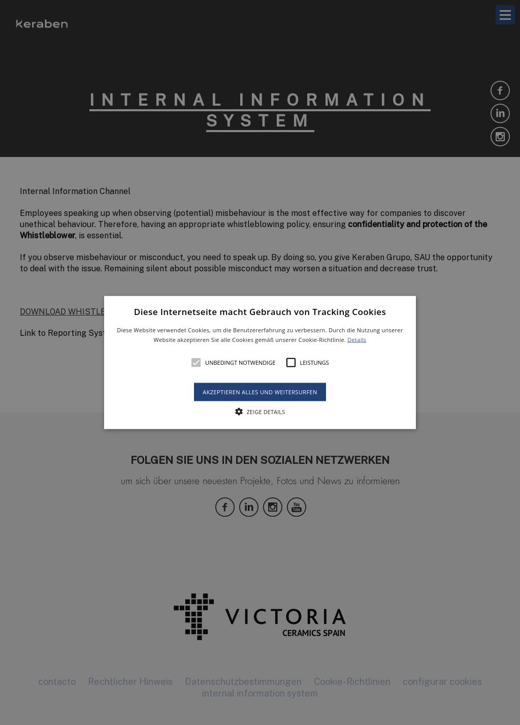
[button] (260, 362)
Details (356, 339)
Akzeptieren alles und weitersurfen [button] (260, 392)
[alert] (260, 362)
